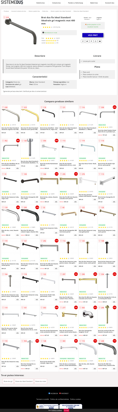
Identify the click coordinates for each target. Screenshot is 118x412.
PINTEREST (63, 393)
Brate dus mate (40, 381)
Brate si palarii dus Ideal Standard (61, 11)
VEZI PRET (93, 35)
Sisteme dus (40, 3)
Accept (66, 410)
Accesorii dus (109, 3)
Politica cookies (75, 399)
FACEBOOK (53, 393)
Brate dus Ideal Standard (81, 11)
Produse (6, 11)
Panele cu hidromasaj (75, 3)
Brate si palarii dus (34, 11)
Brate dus (45, 11)
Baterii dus (94, 3)
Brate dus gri (8, 381)
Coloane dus (56, 3)
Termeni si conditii (42, 399)
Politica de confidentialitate (59, 399)
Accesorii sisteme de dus (18, 11)
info (17, 132)
